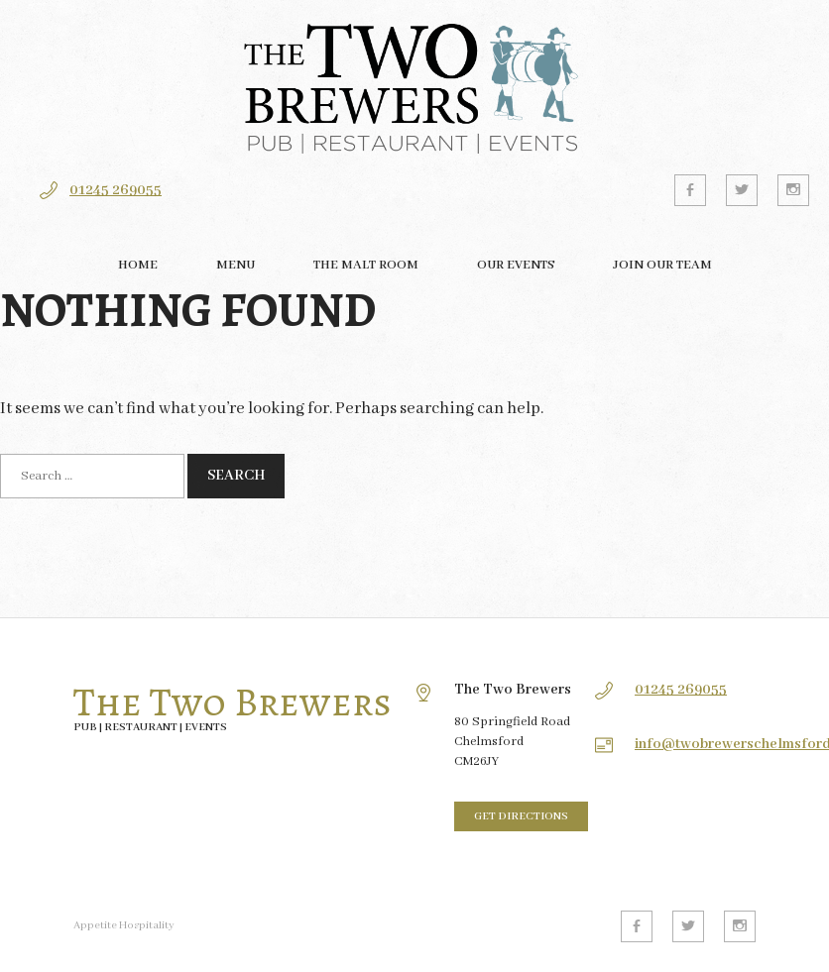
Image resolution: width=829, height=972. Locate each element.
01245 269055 (115, 190)
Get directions (521, 816)
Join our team (662, 265)
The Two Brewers (232, 702)
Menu (235, 265)
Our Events (515, 265)
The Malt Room (365, 265)
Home (138, 265)
